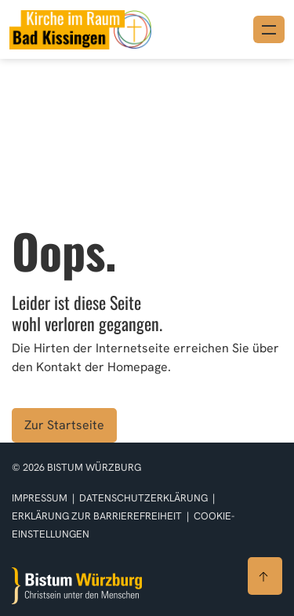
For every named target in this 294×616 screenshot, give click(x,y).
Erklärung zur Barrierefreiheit (97, 516)
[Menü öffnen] (269, 29)
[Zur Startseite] (77, 585)
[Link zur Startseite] (80, 28)
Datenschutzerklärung (144, 498)
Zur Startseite (64, 425)
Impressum (41, 498)
